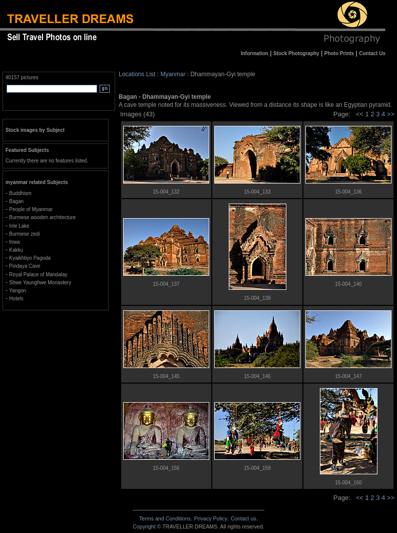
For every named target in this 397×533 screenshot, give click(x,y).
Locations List (137, 74)
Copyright (144, 526)
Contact (243, 518)
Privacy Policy (210, 518)
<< (359, 114)
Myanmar (172, 74)
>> (390, 114)
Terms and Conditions (165, 518)
